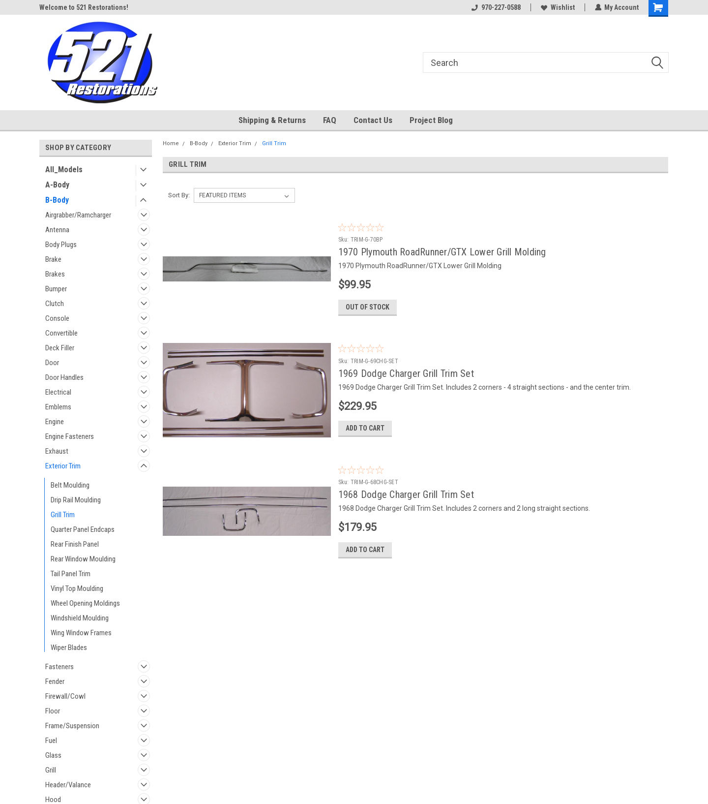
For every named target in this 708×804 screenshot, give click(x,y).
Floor (52, 711)
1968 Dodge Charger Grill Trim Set (406, 496)
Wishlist (557, 7)
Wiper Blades (69, 647)
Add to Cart (365, 429)
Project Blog (431, 120)
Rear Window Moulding (83, 559)
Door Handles (64, 377)
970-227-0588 (495, 7)
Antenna (57, 229)
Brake (53, 259)
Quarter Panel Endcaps (83, 529)
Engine (54, 421)
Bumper (56, 288)
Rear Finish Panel (75, 544)
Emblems (58, 406)
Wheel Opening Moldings (85, 603)
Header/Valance (68, 784)
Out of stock (367, 307)
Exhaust (56, 451)
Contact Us (373, 120)
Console (57, 318)
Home (171, 143)
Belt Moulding (70, 485)
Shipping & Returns (272, 120)
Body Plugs (61, 244)
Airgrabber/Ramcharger (78, 215)
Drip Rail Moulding (76, 499)
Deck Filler (59, 347)
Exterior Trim (63, 466)
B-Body (57, 200)
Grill (50, 770)
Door (52, 362)
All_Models (64, 169)
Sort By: (179, 195)
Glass (53, 755)
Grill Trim (63, 514)
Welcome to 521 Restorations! (83, 7)
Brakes (55, 274)
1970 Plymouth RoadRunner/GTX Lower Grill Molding (442, 252)
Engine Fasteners (69, 436)
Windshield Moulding (80, 618)
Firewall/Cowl (65, 696)
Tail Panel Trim (70, 573)
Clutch (54, 303)
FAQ (329, 120)
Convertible (61, 333)
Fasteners (59, 666)
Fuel (51, 740)
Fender (54, 681)
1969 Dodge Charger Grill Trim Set (406, 374)
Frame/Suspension (72, 725)
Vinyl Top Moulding (77, 588)
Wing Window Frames (81, 632)
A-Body (57, 184)
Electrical (58, 392)
